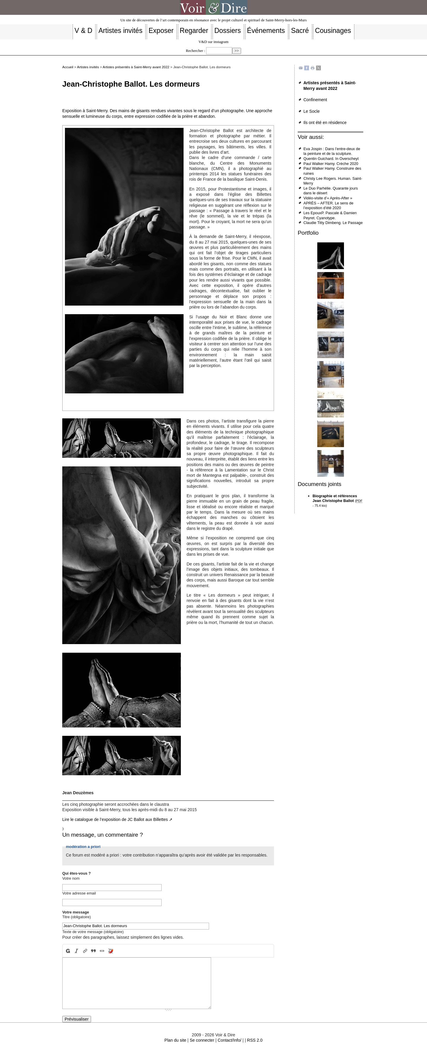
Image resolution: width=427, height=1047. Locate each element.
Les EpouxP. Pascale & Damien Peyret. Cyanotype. (330, 215)
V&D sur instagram (214, 42)
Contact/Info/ (229, 1040)
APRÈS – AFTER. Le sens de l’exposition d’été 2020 (328, 205)
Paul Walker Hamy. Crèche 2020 (330, 163)
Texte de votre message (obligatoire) (93, 932)
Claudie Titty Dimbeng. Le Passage (333, 222)
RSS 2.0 (254, 1040)
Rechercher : (195, 51)
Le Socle (311, 111)
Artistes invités (88, 67)
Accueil (67, 67)
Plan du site (176, 1040)
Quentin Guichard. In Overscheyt (331, 158)
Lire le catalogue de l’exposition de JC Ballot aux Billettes (115, 819)
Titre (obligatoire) (76, 917)
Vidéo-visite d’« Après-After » (327, 198)
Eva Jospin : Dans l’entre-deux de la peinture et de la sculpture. (331, 151)
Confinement (315, 99)
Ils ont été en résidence (325, 122)
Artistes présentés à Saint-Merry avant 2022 (136, 67)
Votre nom (70, 878)
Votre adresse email (79, 893)
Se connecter (202, 1040)
